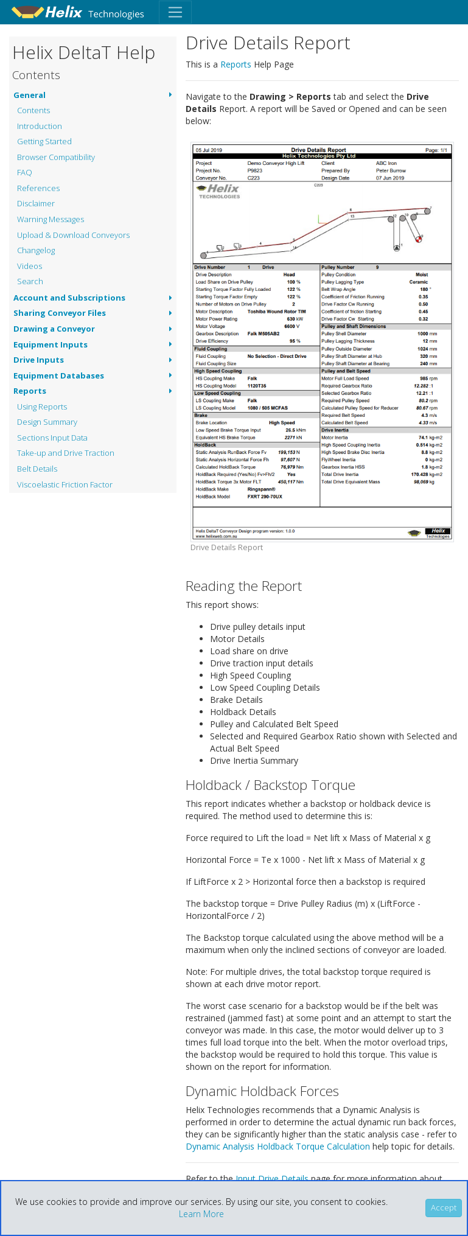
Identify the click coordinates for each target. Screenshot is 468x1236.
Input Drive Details (272, 1178)
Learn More (201, 1214)
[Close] (443, 1208)
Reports (235, 64)
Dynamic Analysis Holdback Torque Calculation (278, 1146)
